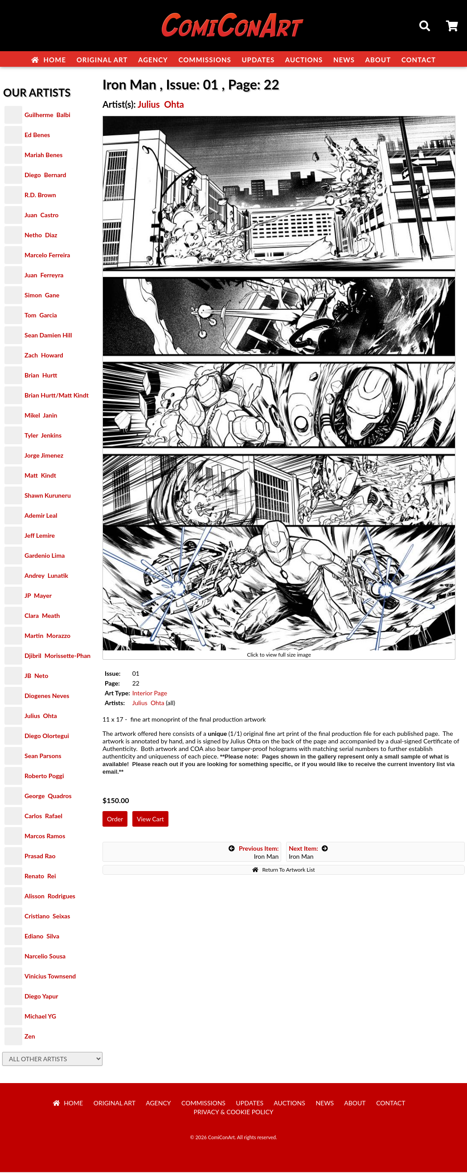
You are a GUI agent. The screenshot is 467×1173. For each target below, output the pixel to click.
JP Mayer (38, 596)
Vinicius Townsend (50, 977)
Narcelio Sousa (45, 957)
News (344, 60)
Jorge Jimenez (44, 456)
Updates (258, 60)
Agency (153, 60)
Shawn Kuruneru (48, 496)
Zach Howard (44, 356)
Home (48, 60)
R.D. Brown (40, 195)
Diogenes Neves (47, 696)
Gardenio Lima (45, 556)
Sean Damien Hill (48, 336)
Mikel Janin (41, 416)
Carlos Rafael (43, 816)
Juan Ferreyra (44, 276)
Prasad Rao (40, 856)
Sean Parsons (43, 756)
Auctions (304, 60)
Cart (452, 27)
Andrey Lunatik (46, 576)
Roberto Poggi (44, 776)
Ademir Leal (41, 516)
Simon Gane (42, 296)
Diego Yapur (41, 997)
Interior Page (149, 694)
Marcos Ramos (45, 836)
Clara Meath (42, 616)
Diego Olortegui (47, 736)
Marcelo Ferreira (47, 256)
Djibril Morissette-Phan (57, 656)
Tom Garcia (41, 316)
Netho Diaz (41, 235)
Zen (30, 1037)
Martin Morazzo (47, 636)
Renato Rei (40, 877)
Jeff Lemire (40, 536)
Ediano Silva (42, 937)
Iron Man (254, 853)
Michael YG (40, 1017)
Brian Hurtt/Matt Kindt (57, 396)
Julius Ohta (41, 716)
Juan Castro (41, 215)
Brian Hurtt (41, 376)
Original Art (102, 60)
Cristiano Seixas (47, 917)
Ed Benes (37, 135)
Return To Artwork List (283, 870)
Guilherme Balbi (47, 115)
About (378, 60)
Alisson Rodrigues (50, 897)
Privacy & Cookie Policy (234, 1112)
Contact (418, 60)
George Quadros (48, 796)
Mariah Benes (43, 155)
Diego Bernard (45, 175)
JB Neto (36, 676)
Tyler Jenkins (43, 436)
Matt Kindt (40, 476)
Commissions (204, 60)
